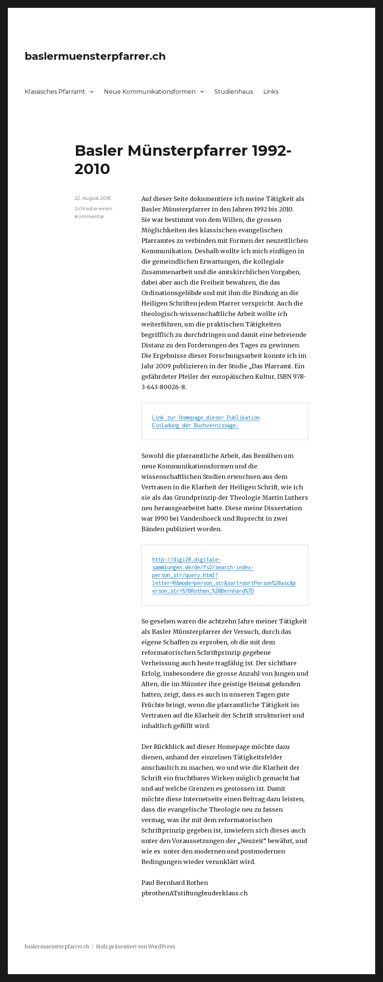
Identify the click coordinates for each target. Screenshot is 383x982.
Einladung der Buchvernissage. (195, 425)
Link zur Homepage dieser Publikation (206, 417)
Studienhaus (233, 91)
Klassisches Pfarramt (55, 91)
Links (270, 91)
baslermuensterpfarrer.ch (95, 56)
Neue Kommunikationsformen (150, 91)
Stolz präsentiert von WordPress (135, 947)
